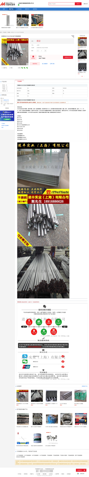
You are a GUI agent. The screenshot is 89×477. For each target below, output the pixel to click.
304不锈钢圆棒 (35, 455)
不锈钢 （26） (5, 88)
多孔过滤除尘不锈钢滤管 (50, 445)
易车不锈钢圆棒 (78, 455)
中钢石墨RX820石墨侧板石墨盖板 (23, 426)
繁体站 (63, 473)
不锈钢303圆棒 (63, 455)
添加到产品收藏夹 (5, 125)
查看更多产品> (85, 386)
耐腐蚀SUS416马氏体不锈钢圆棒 (46, 470)
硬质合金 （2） (5, 90)
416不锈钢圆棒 (19, 455)
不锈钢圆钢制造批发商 (49, 468)
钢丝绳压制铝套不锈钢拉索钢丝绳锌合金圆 (25, 445)
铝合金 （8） (4, 85)
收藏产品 (4, 67)
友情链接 (69, 473)
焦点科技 (46, 475)
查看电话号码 (68, 57)
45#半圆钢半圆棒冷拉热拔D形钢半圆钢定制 (39, 27)
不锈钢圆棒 (49, 455)
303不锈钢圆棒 (27, 455)
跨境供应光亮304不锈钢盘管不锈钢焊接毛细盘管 (69, 426)
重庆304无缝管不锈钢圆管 (36, 426)
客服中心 (32, 473)
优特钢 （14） (5, 87)
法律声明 (57, 473)
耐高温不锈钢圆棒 (20, 456)
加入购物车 (45, 63)
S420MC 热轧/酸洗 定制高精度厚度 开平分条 (54, 426)
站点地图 (38, 473)
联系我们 (26, 473)
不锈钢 (8, 32)
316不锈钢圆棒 (42, 455)
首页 (1, 32)
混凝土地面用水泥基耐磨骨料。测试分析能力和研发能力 (42, 445)
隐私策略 (44, 473)
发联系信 (35, 63)
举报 (10, 67)
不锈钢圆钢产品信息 (39, 468)
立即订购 (52, 63)
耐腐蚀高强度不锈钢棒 (5, 27)
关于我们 (19, 473)
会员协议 (51, 473)
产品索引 (3, 123)
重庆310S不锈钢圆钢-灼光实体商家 (23, 27)
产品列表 (4, 32)
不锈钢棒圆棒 (71, 455)
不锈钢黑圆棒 (56, 455)
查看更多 (7, 108)
